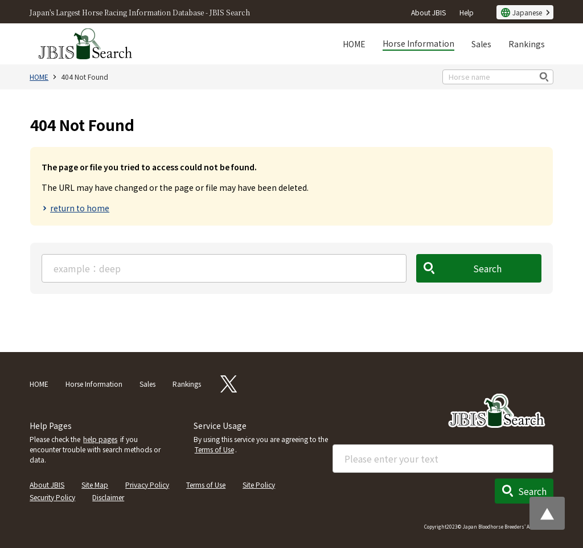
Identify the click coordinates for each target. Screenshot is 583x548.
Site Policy (259, 484)
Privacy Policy (147, 484)
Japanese (527, 12)
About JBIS (428, 12)
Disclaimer (108, 497)
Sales (481, 44)
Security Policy (52, 497)
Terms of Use (214, 449)
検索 (544, 76)
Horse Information (418, 43)
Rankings (526, 44)
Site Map (94, 484)
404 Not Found (84, 76)
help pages (100, 439)
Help (466, 12)
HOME (354, 44)
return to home (79, 208)
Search (487, 268)
